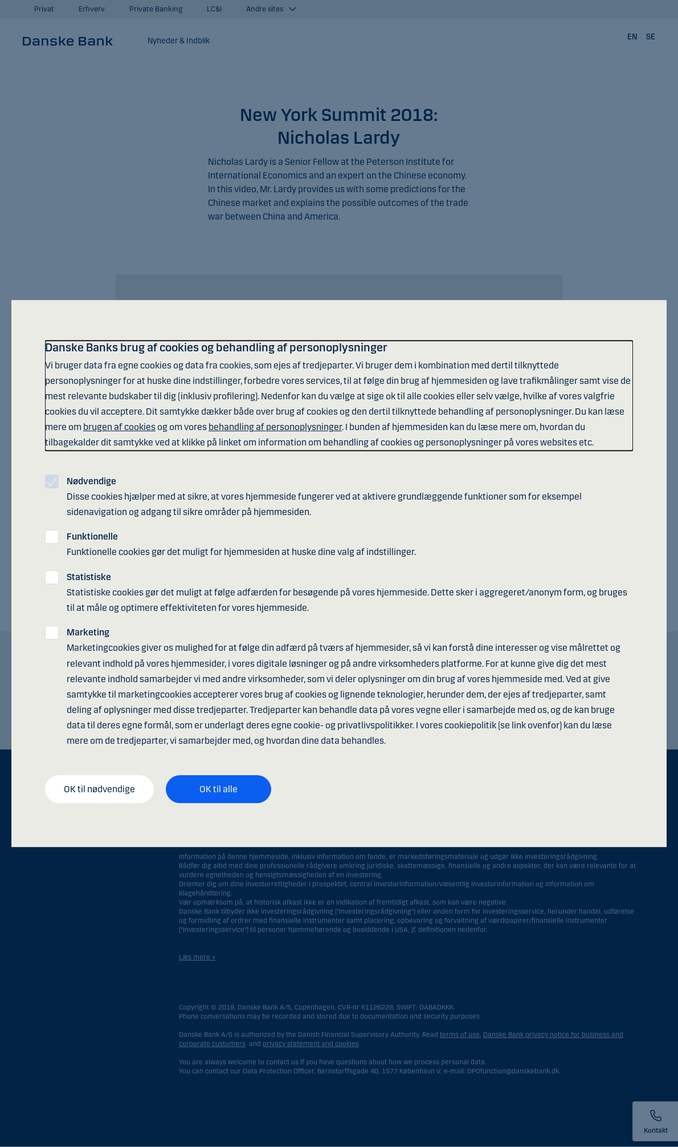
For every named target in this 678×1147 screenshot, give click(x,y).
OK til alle (218, 789)
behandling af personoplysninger (275, 426)
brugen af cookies (119, 426)
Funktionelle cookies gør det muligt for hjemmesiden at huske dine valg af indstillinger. (241, 544)
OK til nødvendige (99, 789)
